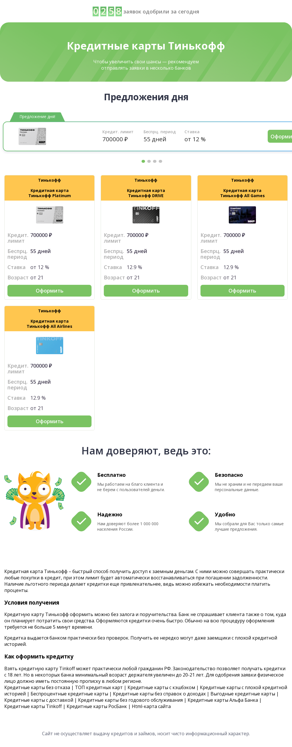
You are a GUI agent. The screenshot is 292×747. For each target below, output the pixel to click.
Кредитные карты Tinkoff (33, 706)
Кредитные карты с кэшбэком (161, 687)
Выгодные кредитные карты (242, 694)
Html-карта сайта (151, 706)
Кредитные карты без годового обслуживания (130, 700)
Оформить (49, 290)
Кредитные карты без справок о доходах (159, 694)
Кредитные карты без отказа (37, 687)
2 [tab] (149, 161)
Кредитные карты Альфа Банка (223, 700)
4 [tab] (160, 161)
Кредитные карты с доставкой (38, 700)
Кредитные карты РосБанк (97, 706)
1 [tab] (143, 161)
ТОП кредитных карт (99, 687)
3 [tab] (154, 161)
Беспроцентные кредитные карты (69, 694)
